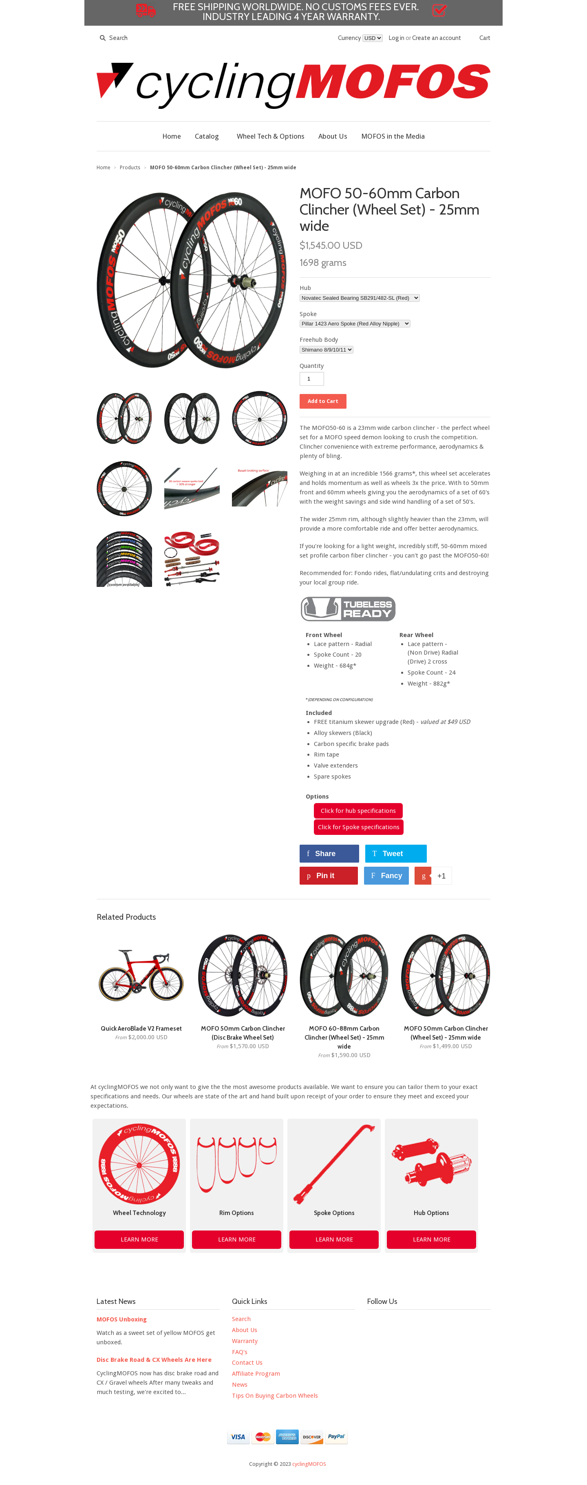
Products (130, 167)
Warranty (245, 1341)
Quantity (312, 366)
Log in (396, 38)
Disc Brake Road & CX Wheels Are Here (154, 1359)
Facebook (373, 1321)
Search (241, 1319)
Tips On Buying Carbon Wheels (275, 1395)
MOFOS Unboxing (122, 1319)
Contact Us (247, 1362)
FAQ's (239, 1352)
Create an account (436, 38)
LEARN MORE (139, 1239)
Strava (373, 1338)
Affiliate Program (256, 1373)
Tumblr (459, 1321)
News (239, 1384)
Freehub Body (319, 339)
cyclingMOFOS (309, 1464)
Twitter (390, 1321)
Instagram (425, 1321)
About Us (244, 1330)
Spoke (308, 314)
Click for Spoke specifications (358, 827)
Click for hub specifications (358, 810)
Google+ (476, 1321)
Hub (305, 288)
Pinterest (442, 1321)
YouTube (408, 1321)
